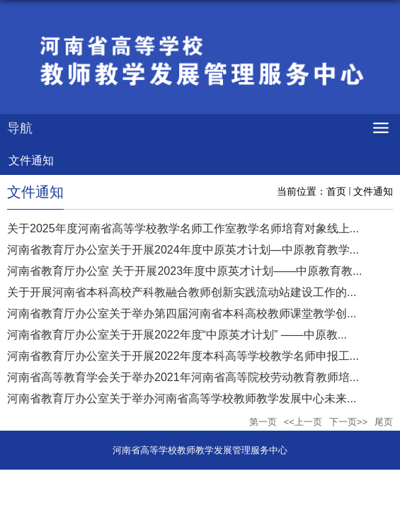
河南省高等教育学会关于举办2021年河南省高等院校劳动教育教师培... (183, 377)
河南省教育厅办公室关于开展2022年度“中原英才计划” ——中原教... (177, 335)
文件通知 (373, 191)
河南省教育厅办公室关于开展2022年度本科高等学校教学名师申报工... (183, 356)
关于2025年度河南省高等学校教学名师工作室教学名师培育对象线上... (183, 228)
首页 (336, 191)
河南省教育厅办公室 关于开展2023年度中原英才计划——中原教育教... (184, 271)
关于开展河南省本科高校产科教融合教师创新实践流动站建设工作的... (181, 292)
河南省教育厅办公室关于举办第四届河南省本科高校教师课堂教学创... (181, 313)
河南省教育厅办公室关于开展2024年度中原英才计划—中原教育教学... (183, 250)
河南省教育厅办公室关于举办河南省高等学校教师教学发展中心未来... (181, 398)
